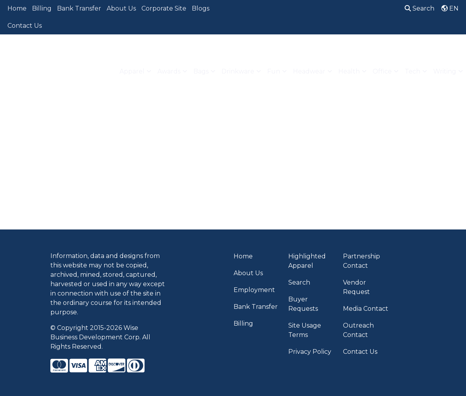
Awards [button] (168, 71)
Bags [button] (201, 71)
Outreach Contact (358, 330)
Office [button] (382, 71)
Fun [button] (273, 71)
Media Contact (365, 308)
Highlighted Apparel (307, 261)
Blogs (200, 8)
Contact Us (24, 25)
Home (17, 8)
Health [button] (349, 71)
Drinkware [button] (237, 71)
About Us (121, 8)
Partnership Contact (361, 261)
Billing (42, 8)
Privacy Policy (309, 351)
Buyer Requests (303, 304)
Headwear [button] (309, 71)
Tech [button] (412, 71)
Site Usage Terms (304, 330)
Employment (254, 290)
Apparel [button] (132, 71)
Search (419, 8)
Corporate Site (163, 8)
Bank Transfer (79, 8)
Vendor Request (356, 287)
